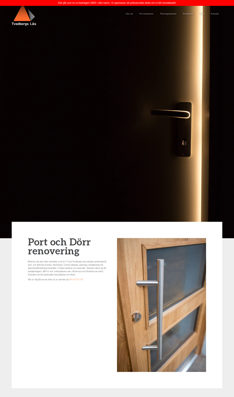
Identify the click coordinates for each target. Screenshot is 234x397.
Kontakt (215, 14)
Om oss (129, 14)
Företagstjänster (168, 14)
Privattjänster (147, 14)
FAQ (202, 14)
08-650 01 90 (76, 279)
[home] (24, 15)
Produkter (188, 14)
